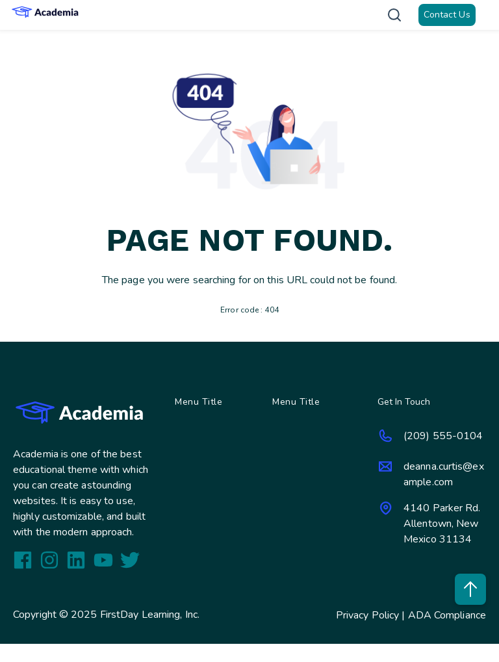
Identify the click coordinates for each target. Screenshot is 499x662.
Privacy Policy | (372, 615)
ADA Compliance (447, 615)
